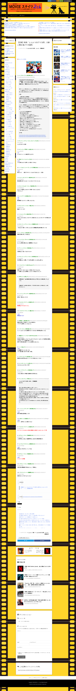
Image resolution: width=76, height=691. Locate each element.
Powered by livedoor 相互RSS (10, 30)
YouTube (7, 71)
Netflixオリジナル (10, 67)
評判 (7, 168)
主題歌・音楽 (9, 94)
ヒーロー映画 (9, 131)
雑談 (7, 171)
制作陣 (7, 91)
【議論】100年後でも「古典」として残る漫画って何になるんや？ (17, 23)
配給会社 (7, 169)
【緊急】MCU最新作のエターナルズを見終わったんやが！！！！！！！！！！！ (66, 64)
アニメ (7, 72)
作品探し (7, 89)
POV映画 (8, 104)
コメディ (8, 116)
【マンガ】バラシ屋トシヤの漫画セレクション (13, 22)
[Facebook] (42, 541)
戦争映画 (8, 149)
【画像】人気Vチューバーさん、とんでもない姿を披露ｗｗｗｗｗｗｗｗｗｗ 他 (54, 29)
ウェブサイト (19, 647)
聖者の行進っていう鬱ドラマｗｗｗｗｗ (61, 99)
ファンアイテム (8, 87)
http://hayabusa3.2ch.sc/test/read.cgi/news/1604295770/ (32, 496)
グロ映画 (8, 114)
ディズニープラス (9, 76)
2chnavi (8, 50)
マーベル (8, 136)
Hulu (6, 64)
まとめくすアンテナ (10, 48)
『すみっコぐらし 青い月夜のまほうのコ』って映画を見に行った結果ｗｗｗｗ (66, 50)
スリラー (8, 124)
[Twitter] (25, 541)
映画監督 (8, 101)
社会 (6, 161)
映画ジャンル (8, 102)
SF (7, 106)
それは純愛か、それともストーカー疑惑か (46, 22)
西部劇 (8, 151)
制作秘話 (8, 97)
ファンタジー (9, 133)
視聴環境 (7, 164)
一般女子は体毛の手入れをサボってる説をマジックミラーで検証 (17, 25)
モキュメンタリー (10, 139)
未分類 (7, 156)
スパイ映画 (8, 121)
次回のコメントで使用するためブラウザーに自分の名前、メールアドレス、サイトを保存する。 (34, 653)
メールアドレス (33, 642)
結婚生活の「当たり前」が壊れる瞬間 (27, 513)
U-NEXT (7, 69)
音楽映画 (8, 154)
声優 (7, 99)
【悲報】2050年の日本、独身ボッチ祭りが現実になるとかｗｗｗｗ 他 (52, 31)
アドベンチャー (10, 111)
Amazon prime (8, 62)
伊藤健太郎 (42, 48)
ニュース (37, 48)
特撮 (6, 158)
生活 (6, 159)
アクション (9, 109)
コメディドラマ (9, 79)
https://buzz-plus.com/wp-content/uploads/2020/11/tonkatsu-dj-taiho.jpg (32, 135)
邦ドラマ (8, 81)
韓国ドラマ (8, 82)
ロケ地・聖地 (9, 92)
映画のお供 (9, 166)
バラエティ (8, 86)
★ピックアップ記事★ (22, 59)
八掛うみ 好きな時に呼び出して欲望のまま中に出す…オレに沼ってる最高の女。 (20, 26)
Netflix (7, 66)
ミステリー (8, 138)
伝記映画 (8, 144)
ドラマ (7, 77)
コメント (19, 630)
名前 (18, 642)
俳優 (7, 96)
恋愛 (7, 148)
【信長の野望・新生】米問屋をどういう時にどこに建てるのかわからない (19, 27)
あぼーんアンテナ (9, 51)
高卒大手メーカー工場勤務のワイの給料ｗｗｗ (14, 24)
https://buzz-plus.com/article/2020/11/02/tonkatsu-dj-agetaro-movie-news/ (32, 136)
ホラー (8, 134)
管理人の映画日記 (9, 163)
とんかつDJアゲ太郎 (31, 48)
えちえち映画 (9, 107)
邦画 (33, 532)
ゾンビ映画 (9, 126)
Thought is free (44, 684)
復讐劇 (8, 146)
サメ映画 (7, 74)
